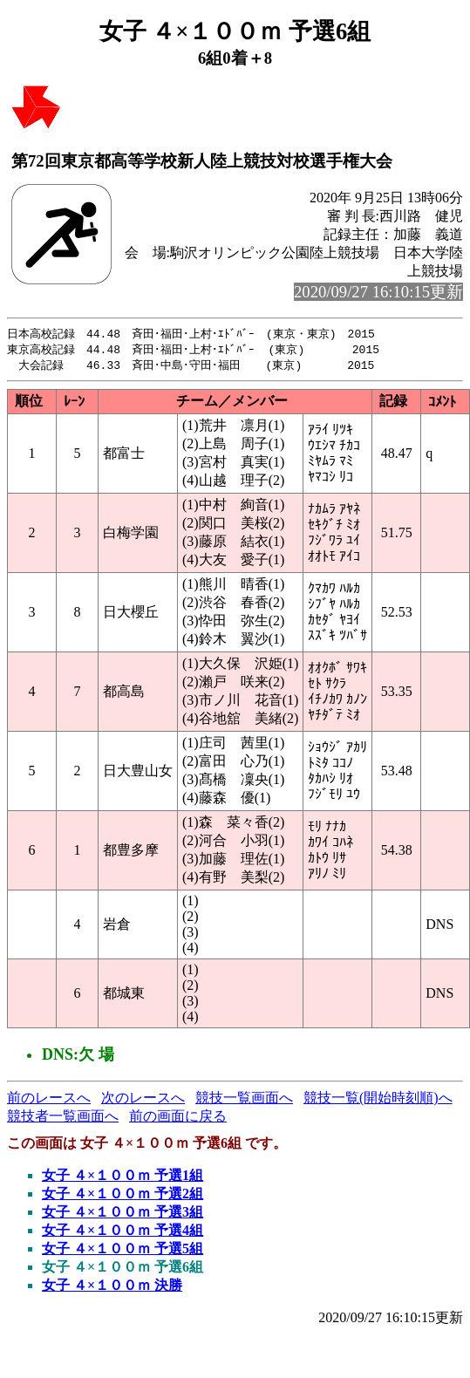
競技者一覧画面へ (63, 1118)
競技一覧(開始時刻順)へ (378, 1100)
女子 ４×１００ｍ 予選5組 (122, 1251)
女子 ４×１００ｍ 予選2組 (122, 1196)
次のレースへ (143, 1100)
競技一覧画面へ (244, 1100)
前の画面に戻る (178, 1118)
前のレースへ (49, 1100)
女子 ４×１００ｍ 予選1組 (122, 1177)
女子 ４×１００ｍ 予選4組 (122, 1232)
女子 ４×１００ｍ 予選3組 (122, 1214)
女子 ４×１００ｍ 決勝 (112, 1287)
